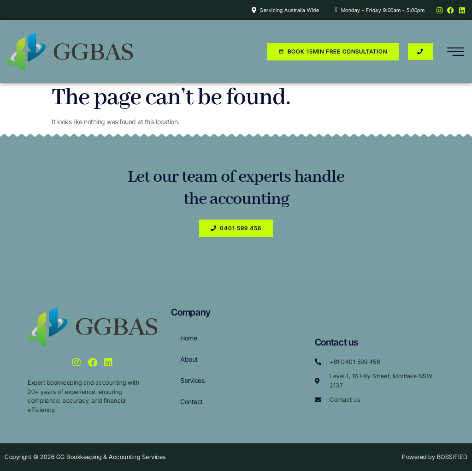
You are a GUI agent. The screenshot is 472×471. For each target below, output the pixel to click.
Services (192, 380)
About (189, 359)
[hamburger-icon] (456, 53)
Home (188, 338)
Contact (191, 401)
